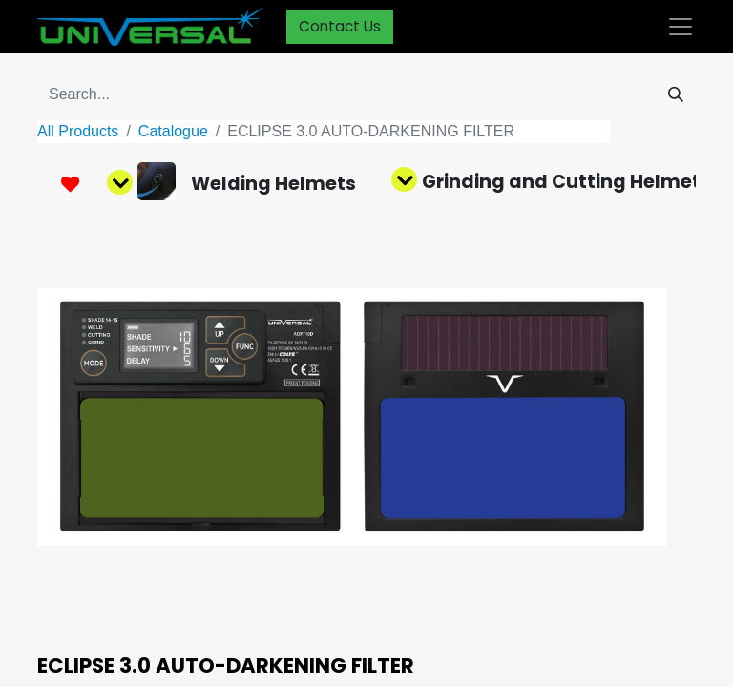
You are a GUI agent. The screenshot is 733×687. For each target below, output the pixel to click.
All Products (77, 131)
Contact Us (340, 26)
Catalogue (173, 131)
